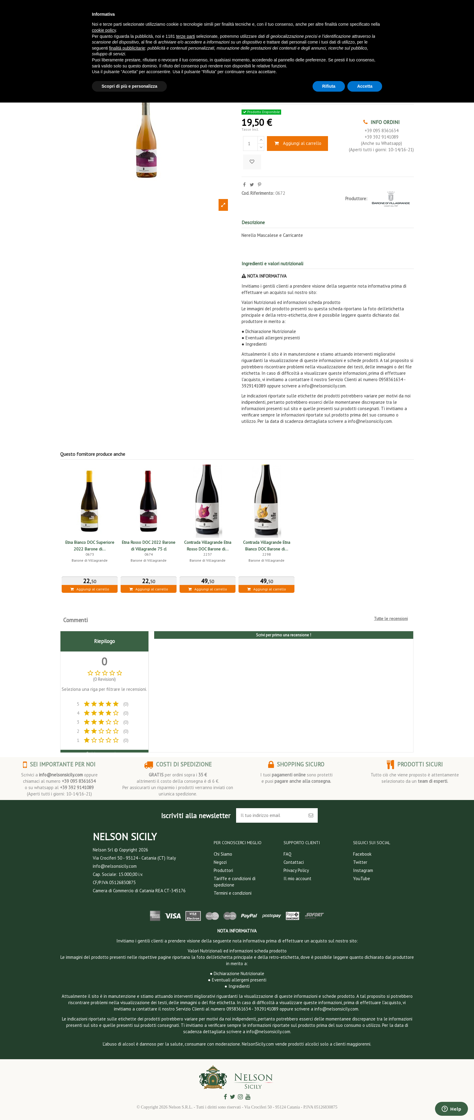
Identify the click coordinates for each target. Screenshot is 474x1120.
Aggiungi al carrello (297, 143)
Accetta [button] (364, 86)
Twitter (360, 862)
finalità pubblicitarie (127, 48)
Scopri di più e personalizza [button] (129, 86)
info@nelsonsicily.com (61, 775)
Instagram (363, 870)
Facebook (362, 854)
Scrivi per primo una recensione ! (283, 635)
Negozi (220, 862)
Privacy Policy (296, 870)
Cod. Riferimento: (258, 193)
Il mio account (297, 878)
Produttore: (356, 198)
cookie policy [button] (104, 30)
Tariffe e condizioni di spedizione (234, 882)
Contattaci (294, 862)
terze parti (185, 36)
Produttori (223, 870)
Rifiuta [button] (329, 86)
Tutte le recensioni (391, 618)
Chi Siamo (223, 854)
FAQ (287, 854)
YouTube (361, 878)
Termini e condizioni (233, 893)
